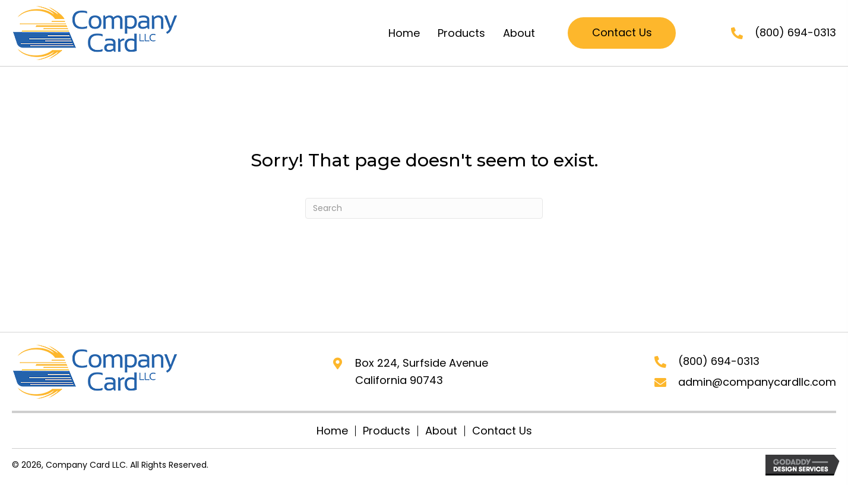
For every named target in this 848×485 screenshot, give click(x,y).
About (441, 431)
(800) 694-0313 (795, 32)
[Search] (424, 208)
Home (332, 431)
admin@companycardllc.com (757, 381)
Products (386, 431)
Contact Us (502, 431)
